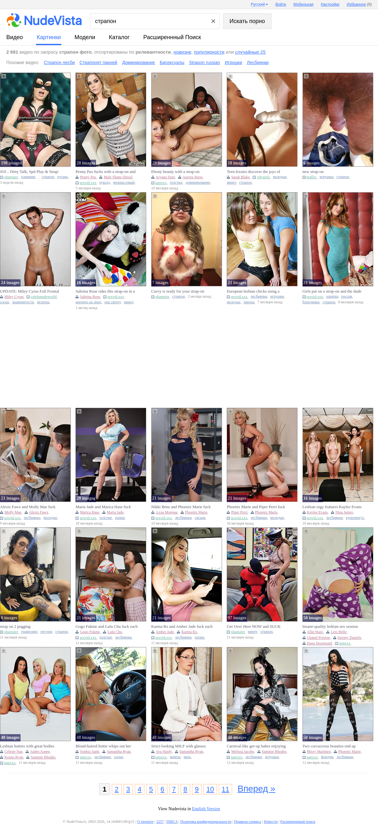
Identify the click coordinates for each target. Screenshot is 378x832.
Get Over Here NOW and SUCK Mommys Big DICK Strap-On (254, 626)
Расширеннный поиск (172, 37)
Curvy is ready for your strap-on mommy (177, 291)
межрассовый (124, 183)
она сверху (113, 302)
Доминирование (138, 62)
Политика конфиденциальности (205, 821)
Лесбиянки (258, 62)
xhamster (11, 177)
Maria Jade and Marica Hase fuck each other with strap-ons (103, 506)
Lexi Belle (338, 632)
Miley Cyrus (13, 296)
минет (231, 183)
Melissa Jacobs (242, 751)
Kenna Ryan (13, 757)
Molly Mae (12, 512)
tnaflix (311, 177)
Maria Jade (115, 512)
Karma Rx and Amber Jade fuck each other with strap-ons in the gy (182, 626)
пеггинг (46, 632)
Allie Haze (315, 632)
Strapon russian (204, 62)
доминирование (198, 183)
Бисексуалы (172, 62)
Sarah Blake (240, 177)
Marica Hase (89, 512)
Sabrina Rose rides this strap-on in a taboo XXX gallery (105, 291)
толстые (176, 183)
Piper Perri (239, 512)
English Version (206, 808)
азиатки (332, 296)
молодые (279, 177)
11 (225, 789)
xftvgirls (263, 177)
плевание (28, 177)
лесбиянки (259, 296)
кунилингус (355, 518)
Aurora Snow (193, 177)
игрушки (326, 177)
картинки (49, 37)
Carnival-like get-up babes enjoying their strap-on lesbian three (256, 746)
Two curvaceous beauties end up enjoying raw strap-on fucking (329, 746)
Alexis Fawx (38, 512)
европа (249, 302)
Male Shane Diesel (118, 177)
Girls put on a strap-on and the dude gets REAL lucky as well (332, 291)
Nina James (344, 512)
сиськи (200, 518)
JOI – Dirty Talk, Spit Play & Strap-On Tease (29, 171)
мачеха (175, 757)
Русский (258, 4)
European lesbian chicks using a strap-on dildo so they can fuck (253, 291)
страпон (48, 177)
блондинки (311, 302)
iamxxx (161, 183)
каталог (119, 37)
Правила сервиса (247, 821)
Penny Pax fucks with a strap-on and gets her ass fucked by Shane (105, 171)
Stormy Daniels (349, 637)
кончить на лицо (88, 302)
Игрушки (233, 62)
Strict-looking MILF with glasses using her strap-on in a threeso (178, 746)
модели (85, 37)
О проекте (145, 821)
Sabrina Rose (90, 296)
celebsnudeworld (43, 296)
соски (4, 302)
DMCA (171, 821)
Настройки (330, 4)
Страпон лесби (59, 62)
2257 (160, 821)
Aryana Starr (165, 177)
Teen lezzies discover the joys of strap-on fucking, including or (253, 171)
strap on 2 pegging (15, 626)
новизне (182, 52)
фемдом (327, 757)
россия (346, 296)
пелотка (43, 302)
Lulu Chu (114, 632)
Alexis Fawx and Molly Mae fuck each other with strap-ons (28, 506)
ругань (62, 177)
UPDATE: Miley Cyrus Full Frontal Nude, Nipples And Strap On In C (29, 291)
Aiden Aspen (40, 751)
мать (187, 757)
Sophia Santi (89, 751)
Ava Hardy (164, 751)
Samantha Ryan (118, 751)
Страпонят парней (98, 62)
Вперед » (256, 788)
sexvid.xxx (88, 183)
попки (119, 518)
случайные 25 (250, 52)
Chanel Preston (318, 637)
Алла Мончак (166, 512)
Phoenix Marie (196, 512)
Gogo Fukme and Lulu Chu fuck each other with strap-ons (106, 626)
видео (14, 37)
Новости (271, 821)
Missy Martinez (319, 751)
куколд (104, 183)
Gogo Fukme (90, 632)
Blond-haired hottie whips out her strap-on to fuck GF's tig (103, 746)
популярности (209, 52)
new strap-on (313, 171)
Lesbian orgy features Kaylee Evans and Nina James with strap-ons (332, 506)
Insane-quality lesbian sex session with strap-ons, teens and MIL (330, 626)
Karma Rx (189, 632)
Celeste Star (13, 751)
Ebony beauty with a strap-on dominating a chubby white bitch (178, 171)
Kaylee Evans (317, 512)
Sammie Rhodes (43, 757)
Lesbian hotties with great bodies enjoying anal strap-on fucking (27, 746)
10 (210, 789)
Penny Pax (88, 177)
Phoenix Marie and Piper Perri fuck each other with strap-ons (256, 506)
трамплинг (29, 632)
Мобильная (303, 4)
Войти (280, 4)
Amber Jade (165, 632)
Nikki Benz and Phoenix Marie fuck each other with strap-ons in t (181, 506)
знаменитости (23, 302)
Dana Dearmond (319, 643)
